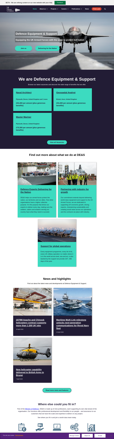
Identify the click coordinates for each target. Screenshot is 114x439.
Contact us (17, 430)
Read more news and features (57, 279)
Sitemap (98, 430)
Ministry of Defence (32, 298)
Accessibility (41, 430)
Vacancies (33, 430)
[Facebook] (3, 422)
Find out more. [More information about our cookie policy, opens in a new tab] (19, 435)
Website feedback (88, 430)
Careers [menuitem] (65, 9)
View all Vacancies (57, 120)
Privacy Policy (66, 430)
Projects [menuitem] (55, 9)
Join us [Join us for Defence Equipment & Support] (23, 48)
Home (35, 9)
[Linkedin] (11, 422)
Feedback (60, 2)
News (87, 9)
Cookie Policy (76, 430)
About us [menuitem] (44, 9)
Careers (25, 430)
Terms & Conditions (53, 430)
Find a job (96, 9)
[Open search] (105, 9)
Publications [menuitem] (77, 9)
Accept (100, 435)
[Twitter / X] (7, 422)
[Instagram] (19, 422)
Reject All (87, 435)
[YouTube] (15, 422)
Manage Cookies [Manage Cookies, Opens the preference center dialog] (74, 435)
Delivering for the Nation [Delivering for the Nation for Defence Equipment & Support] (47, 48)
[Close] (111, 436)
